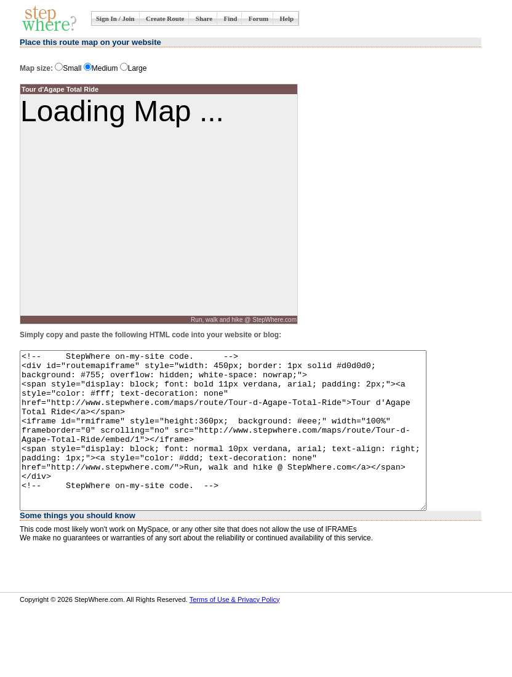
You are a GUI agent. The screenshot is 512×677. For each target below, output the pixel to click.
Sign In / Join (115, 18)
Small (68, 68)
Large (133, 68)
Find (230, 18)
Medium (101, 68)
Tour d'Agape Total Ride (60, 89)
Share (204, 18)
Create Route (165, 18)
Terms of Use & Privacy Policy (235, 631)
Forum (258, 18)
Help (287, 18)
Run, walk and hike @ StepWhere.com (244, 319)
